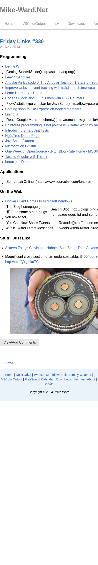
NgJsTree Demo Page (22, 135)
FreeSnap (31, 379)
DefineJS (12, 66)
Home (9, 23)
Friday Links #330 (22, 41)
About (91, 379)
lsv (57, 23)
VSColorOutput (34, 23)
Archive (79, 379)
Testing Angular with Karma (26, 156)
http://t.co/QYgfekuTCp (23, 262)
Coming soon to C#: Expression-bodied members (43, 109)
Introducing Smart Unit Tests (27, 130)
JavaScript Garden (19, 141)
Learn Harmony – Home (23, 93)
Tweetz (39, 375)
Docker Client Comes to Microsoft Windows (38, 201)
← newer (7, 363)
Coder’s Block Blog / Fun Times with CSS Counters (44, 98)
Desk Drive (23, 375)
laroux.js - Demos (18, 162)
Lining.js (11, 114)
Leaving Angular (17, 77)
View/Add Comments (19, 342)
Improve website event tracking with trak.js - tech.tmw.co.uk (51, 88)
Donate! (48, 384)
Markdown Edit (56, 375)
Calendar (47, 379)
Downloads (76, 23)
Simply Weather (80, 375)
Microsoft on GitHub (20, 146)
